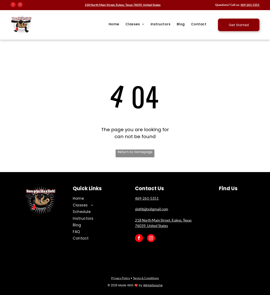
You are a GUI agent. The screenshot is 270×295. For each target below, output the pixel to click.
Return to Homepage (135, 152)
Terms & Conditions (146, 278)
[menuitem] (113, 24)
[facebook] (13, 5)
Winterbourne (153, 285)
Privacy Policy (120, 278)
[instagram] (20, 5)
